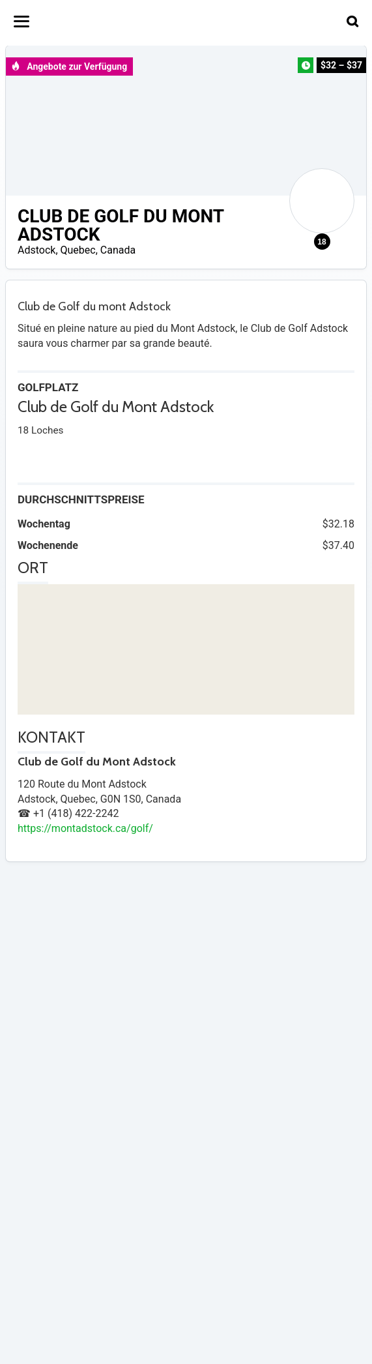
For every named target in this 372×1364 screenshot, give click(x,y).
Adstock (36, 250)
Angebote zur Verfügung (69, 66)
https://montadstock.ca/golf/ (85, 828)
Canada (118, 250)
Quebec (78, 250)
